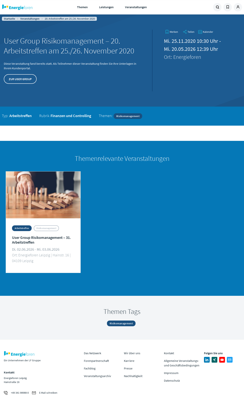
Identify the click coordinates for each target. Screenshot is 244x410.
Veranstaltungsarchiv (97, 376)
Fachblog (90, 368)
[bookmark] (171, 32)
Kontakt (169, 353)
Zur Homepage (28, 7)
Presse (128, 368)
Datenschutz (172, 380)
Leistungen (106, 7)
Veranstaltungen (136, 7)
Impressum (171, 373)
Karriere (129, 361)
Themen (82, 7)
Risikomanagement (128, 116)
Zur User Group (20, 79)
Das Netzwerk (92, 353)
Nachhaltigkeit (133, 376)
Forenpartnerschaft (96, 361)
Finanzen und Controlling (71, 115)
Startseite (9, 18)
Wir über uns (132, 353)
